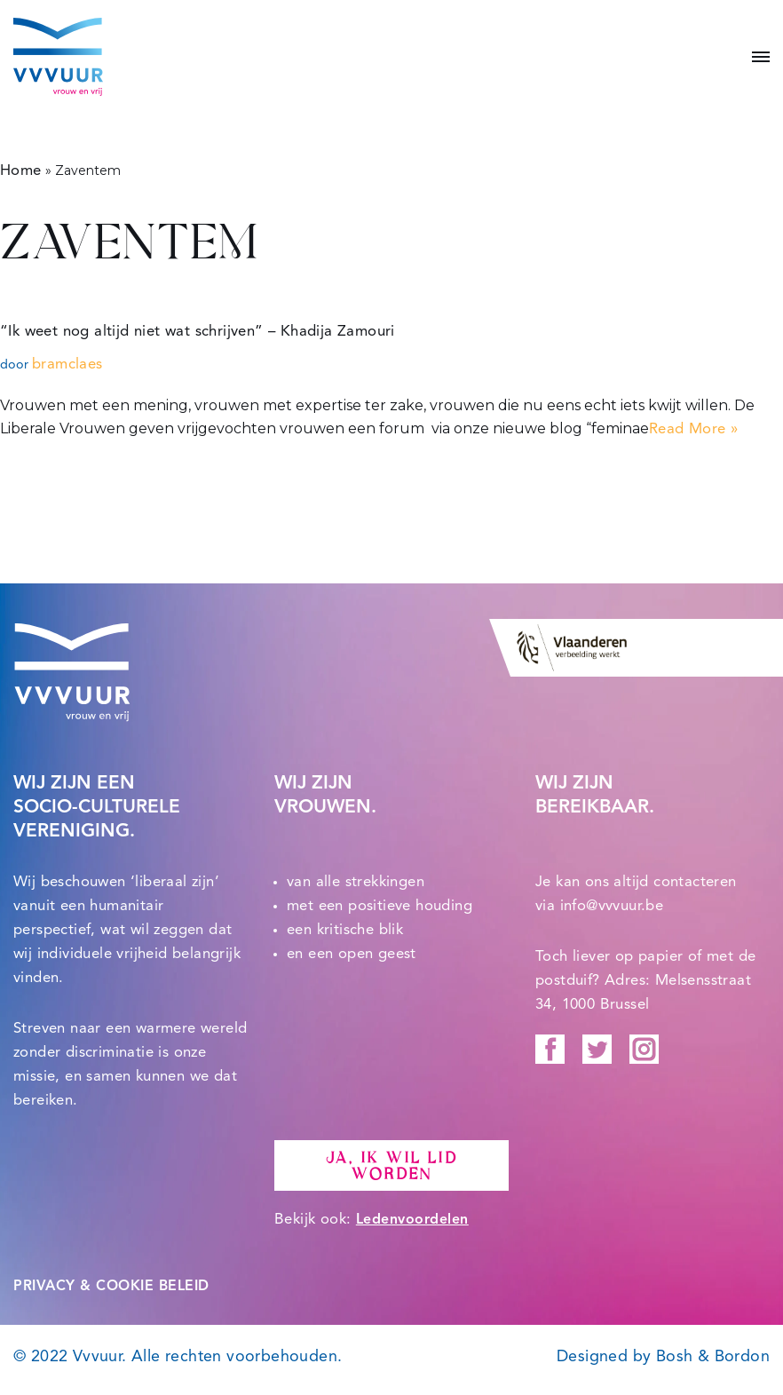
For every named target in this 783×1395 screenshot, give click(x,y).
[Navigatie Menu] (754, 57)
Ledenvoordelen (412, 1220)
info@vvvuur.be (612, 906)
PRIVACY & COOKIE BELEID (111, 1287)
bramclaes (67, 364)
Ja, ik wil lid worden (391, 1166)
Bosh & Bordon (713, 1357)
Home (21, 170)
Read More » (693, 429)
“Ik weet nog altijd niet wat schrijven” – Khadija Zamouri (197, 331)
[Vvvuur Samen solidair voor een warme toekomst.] (58, 57)
